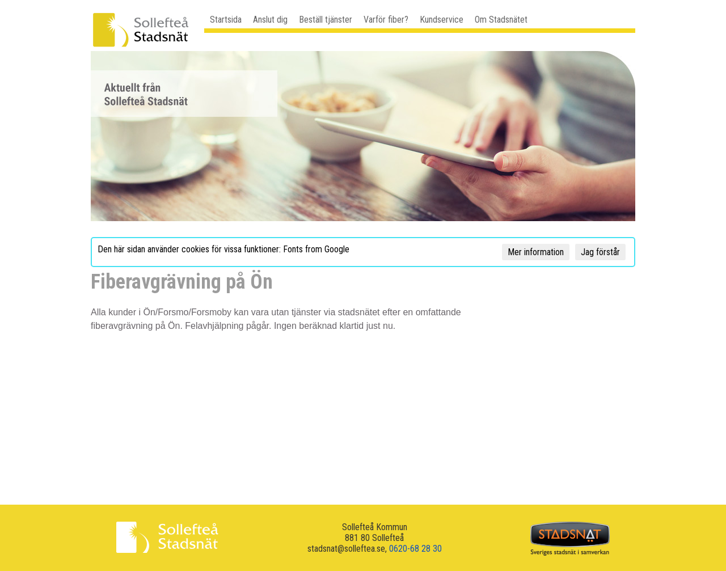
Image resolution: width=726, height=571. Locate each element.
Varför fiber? (386, 19)
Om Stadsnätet (501, 19)
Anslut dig (270, 19)
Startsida (226, 19)
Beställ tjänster (325, 19)
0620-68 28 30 (415, 548)
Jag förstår (600, 252)
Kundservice (441, 19)
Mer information (536, 252)
